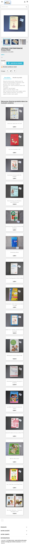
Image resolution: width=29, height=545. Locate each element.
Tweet (10, 71)
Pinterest (14, 71)
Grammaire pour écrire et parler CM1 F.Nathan (14, 227)
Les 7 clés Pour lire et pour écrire (14, 484)
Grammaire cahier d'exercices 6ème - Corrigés (14, 304)
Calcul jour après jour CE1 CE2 (14, 123)
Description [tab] (7, 77)
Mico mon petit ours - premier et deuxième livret (14, 510)
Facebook (2, 520)
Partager (7, 71)
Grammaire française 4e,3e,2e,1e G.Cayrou (14, 382)
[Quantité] (2, 63)
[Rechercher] (14, 6)
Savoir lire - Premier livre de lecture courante (14, 330)
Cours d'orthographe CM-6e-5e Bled (14, 278)
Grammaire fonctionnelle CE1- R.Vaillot (14, 175)
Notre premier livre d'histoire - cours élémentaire (14, 201)
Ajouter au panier (15, 63)
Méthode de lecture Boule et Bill (14, 355)
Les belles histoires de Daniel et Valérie (14, 407)
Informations (5, 538)
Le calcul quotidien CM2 (14, 149)
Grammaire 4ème (14, 252)
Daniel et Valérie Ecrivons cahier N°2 (14, 432)
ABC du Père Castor (14, 458)
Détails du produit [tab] (17, 77)
